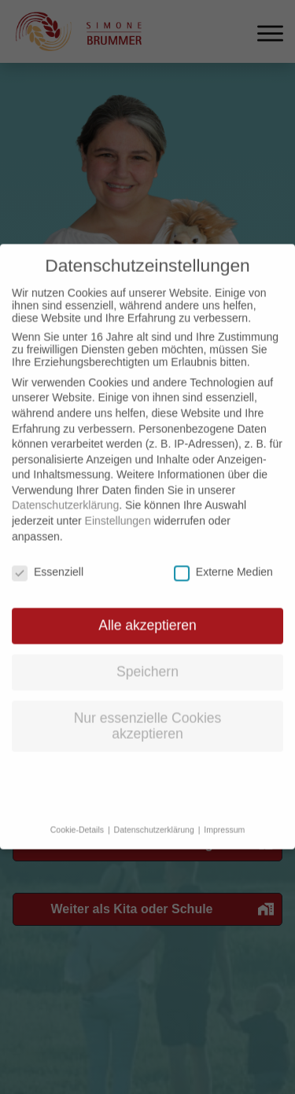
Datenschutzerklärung (65, 491)
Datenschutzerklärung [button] (155, 815)
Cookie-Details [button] (78, 815)
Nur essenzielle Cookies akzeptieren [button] (148, 711)
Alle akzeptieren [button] (147, 611)
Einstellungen (118, 506)
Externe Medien (223, 557)
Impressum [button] (224, 815)
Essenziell (47, 557)
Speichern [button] (147, 657)
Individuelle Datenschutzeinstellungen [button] (147, 773)
